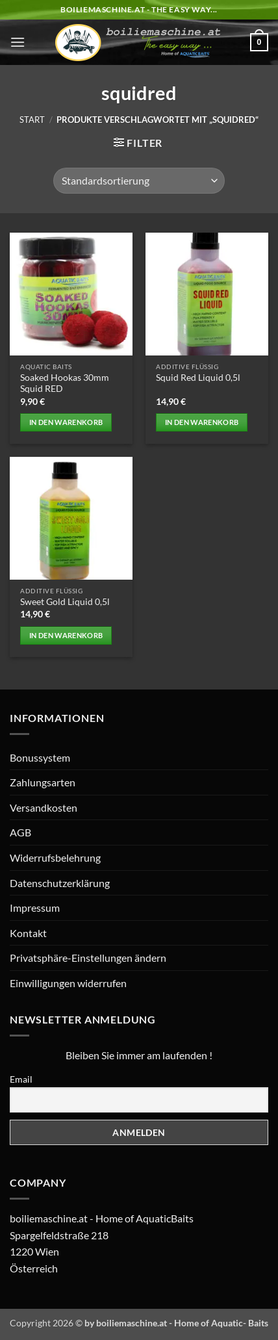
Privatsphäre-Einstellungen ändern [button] (88, 957)
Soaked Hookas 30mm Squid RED (64, 383)
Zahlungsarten (42, 782)
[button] (17, 42)
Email (21, 1079)
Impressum (35, 907)
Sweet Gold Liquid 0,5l (65, 602)
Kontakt (28, 933)
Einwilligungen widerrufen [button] (68, 983)
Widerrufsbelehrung (55, 857)
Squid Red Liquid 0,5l (198, 377)
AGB (20, 832)
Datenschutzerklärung (60, 883)
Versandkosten (43, 807)
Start (32, 119)
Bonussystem (40, 757)
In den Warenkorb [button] (66, 422)
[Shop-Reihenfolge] (139, 181)
